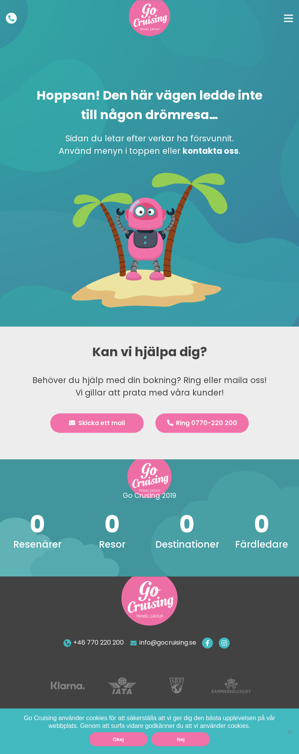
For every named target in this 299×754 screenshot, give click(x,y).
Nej (181, 739)
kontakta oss (211, 150)
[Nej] (289, 731)
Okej (118, 739)
